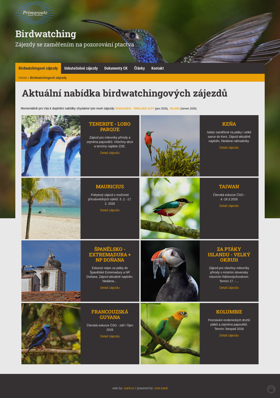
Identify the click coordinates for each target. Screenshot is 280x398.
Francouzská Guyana (109, 314)
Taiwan (229, 186)
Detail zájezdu (109, 153)
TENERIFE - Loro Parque (110, 126)
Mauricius (110, 186)
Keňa (229, 124)
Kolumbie (229, 311)
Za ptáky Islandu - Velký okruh (229, 254)
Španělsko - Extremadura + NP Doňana (110, 254)
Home (23, 77)
